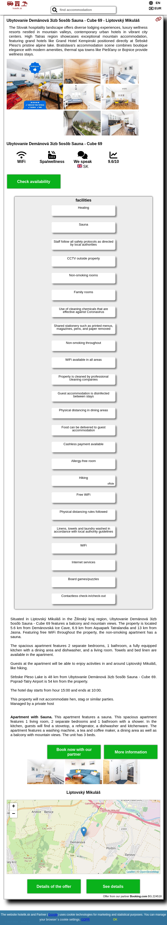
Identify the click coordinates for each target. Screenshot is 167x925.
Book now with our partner (74, 751)
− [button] (13, 814)
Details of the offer (54, 886)
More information (131, 752)
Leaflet (131, 871)
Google (53, 914)
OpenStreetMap (149, 871)
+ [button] (13, 806)
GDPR (85, 919)
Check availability (33, 182)
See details (113, 886)
